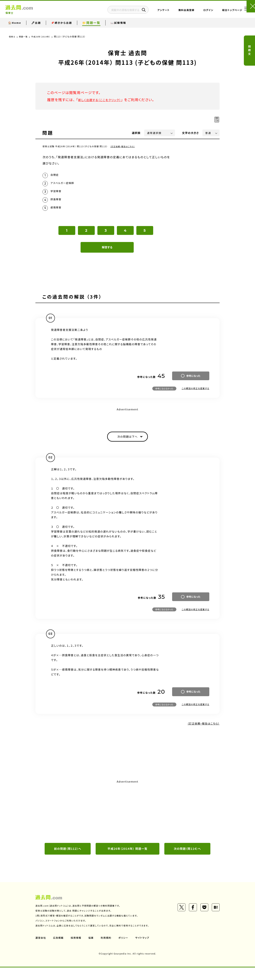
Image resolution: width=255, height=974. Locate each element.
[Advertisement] (127, 817)
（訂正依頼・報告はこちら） (123, 146)
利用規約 (107, 944)
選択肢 (136, 133)
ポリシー (125, 944)
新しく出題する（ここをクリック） (104, 99)
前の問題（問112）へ (67, 855)
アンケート (151, 11)
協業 (92, 944)
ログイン (196, 11)
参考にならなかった (164, 393)
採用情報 (77, 944)
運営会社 (40, 944)
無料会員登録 (174, 11)
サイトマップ (145, 944)
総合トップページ (220, 11)
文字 (190, 133)
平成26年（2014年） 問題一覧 (127, 855)
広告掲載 (58, 944)
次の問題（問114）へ (187, 855)
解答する (107, 252)
